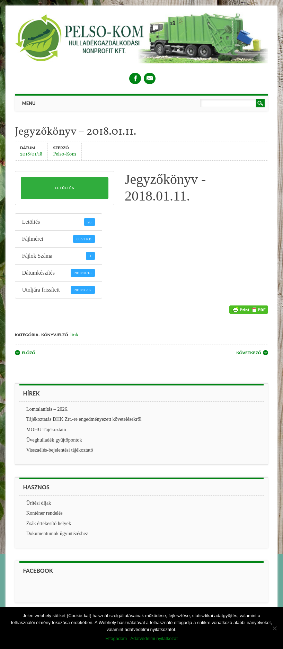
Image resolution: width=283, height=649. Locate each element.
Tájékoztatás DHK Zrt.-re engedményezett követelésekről (84, 419)
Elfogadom (116, 638)
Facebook (135, 78)
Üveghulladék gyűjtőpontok (54, 440)
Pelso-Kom (64, 154)
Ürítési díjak (38, 503)
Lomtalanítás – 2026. (47, 409)
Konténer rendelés (44, 513)
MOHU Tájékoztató (46, 429)
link (74, 335)
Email (150, 78)
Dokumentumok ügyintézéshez (57, 533)
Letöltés (64, 188)
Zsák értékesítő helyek (48, 523)
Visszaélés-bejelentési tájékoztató (59, 450)
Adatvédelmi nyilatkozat (154, 638)
